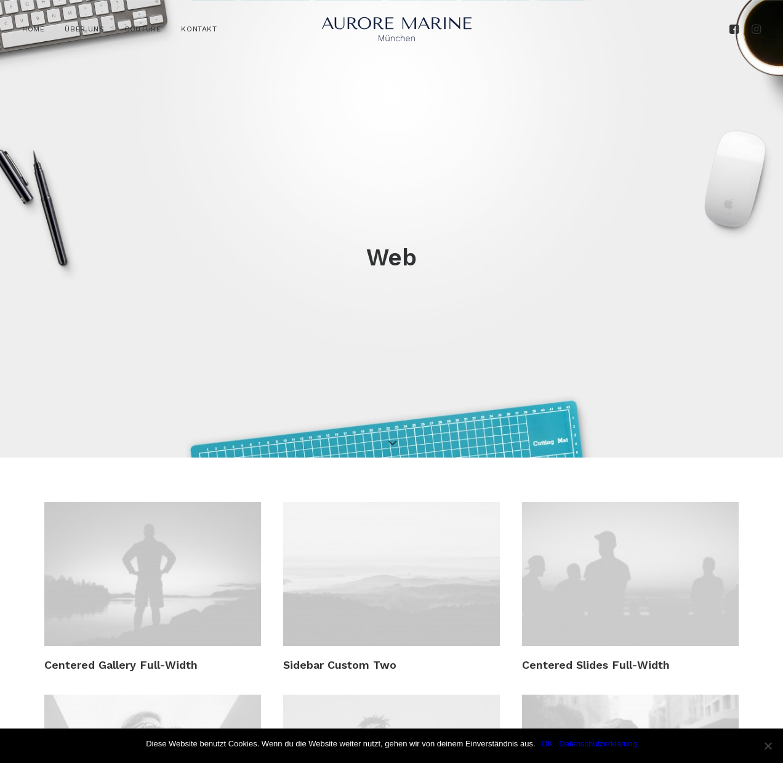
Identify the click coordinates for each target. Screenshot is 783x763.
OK (547, 743)
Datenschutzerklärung (597, 743)
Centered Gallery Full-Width (121, 610)
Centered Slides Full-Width (596, 610)
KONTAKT (199, 29)
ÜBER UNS (84, 29)
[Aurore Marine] (397, 29)
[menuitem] (37, 29)
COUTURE (142, 29)
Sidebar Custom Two (339, 610)
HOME (33, 29)
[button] (736, 29)
